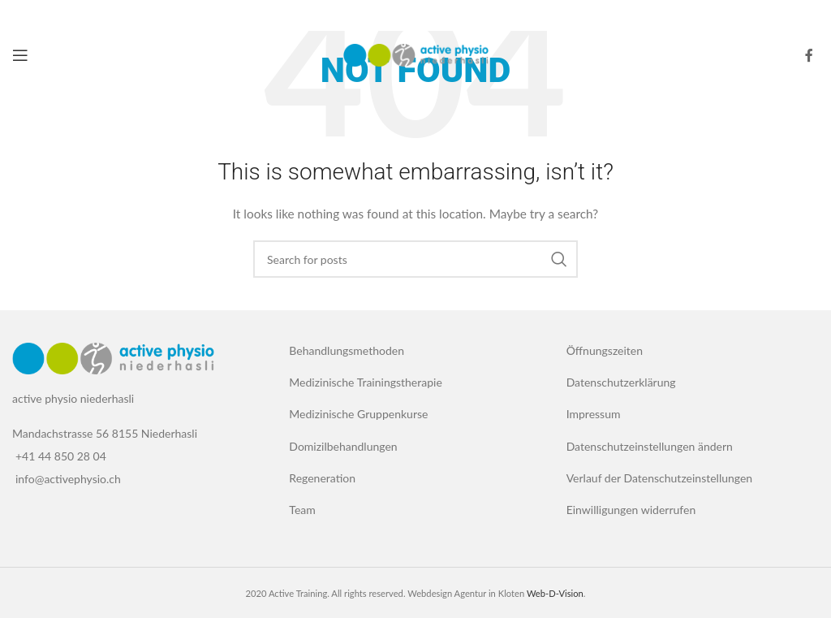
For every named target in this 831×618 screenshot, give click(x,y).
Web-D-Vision (555, 593)
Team (302, 509)
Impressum (593, 414)
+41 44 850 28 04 (60, 456)
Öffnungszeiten (604, 350)
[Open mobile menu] (20, 55)
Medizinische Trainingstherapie (365, 382)
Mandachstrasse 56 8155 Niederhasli (104, 433)
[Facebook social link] (809, 55)
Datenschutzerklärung (621, 382)
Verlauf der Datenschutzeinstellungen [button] (659, 478)
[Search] (415, 259)
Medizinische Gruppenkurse (358, 414)
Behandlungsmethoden (346, 350)
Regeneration (322, 478)
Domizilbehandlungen (343, 446)
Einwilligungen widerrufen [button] (631, 509)
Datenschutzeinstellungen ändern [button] (649, 446)
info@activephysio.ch (68, 479)
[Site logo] (416, 54)
